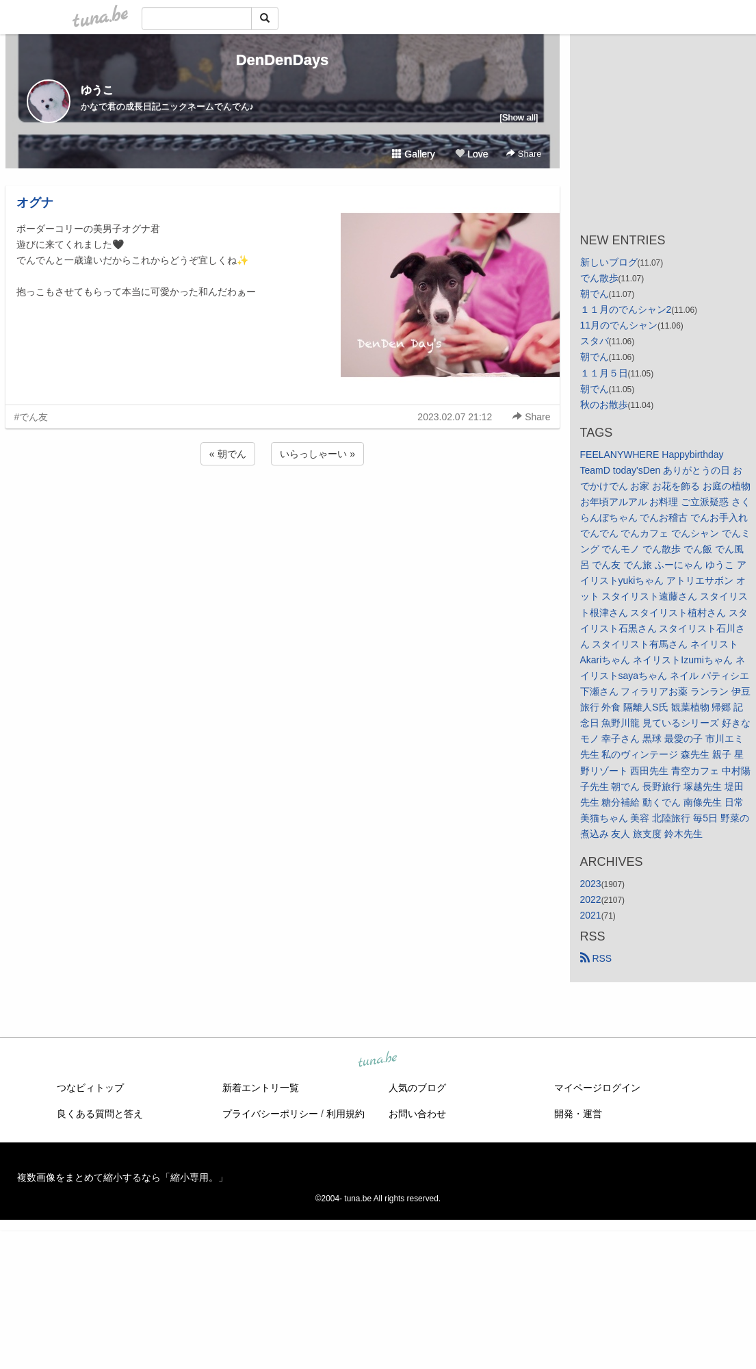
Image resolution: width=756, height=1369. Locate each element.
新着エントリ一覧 (260, 1087)
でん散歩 (599, 277)
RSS (596, 958)
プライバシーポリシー (270, 1113)
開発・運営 (578, 1113)
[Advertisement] (282, 505)
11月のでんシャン (619, 325)
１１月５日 (604, 373)
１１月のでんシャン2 (626, 309)
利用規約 (345, 1113)
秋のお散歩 (604, 404)
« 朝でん (227, 453)
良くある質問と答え (100, 1113)
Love (471, 154)
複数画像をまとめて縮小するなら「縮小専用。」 (122, 1177)
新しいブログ (609, 262)
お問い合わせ (417, 1113)
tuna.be (377, 1060)
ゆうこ (97, 90)
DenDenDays (282, 59)
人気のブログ (417, 1087)
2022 (590, 899)
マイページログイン (597, 1087)
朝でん (594, 293)
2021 (590, 915)
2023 (590, 883)
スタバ (594, 340)
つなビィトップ (90, 1087)
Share (523, 154)
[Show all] (518, 117)
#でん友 (31, 416)
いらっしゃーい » (317, 453)
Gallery (413, 154)
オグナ (34, 202)
